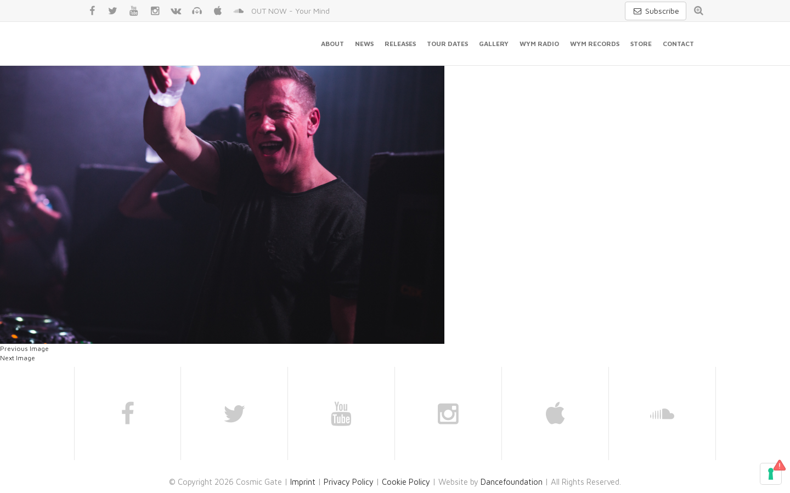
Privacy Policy (349, 481)
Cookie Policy (406, 481)
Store (641, 43)
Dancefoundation (512, 481)
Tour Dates (447, 43)
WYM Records (594, 43)
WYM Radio (539, 43)
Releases (400, 43)
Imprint (302, 481)
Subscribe (655, 10)
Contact (678, 43)
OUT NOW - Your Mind (290, 10)
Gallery (494, 43)
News (364, 43)
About (332, 43)
